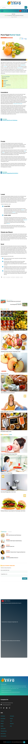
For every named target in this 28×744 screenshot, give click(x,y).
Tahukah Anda (3, 731)
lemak (5, 66)
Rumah (11, 718)
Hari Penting (3, 733)
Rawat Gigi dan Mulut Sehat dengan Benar (9, 454)
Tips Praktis (3, 728)
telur (3, 152)
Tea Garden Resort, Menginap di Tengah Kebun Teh (9, 621)
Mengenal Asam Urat (10, 546)
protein (21, 277)
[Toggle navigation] (2, 11)
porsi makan (8, 277)
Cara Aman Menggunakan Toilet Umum (8, 491)
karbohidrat (23, 65)
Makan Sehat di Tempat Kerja (6, 473)
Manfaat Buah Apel (4, 373)
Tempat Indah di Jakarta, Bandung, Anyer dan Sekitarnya (10, 640)
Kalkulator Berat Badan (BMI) (8, 565)
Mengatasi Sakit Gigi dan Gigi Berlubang (14, 540)
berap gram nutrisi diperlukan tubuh (6, 690)
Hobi (11, 726)
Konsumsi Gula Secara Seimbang (9, 120)
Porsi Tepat (10, 35)
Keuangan (12, 716)
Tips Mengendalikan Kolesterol (12, 557)
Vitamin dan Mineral (7, 84)
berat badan (20, 67)
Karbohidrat (5, 80)
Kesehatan (3, 37)
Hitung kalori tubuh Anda (17, 103)
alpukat (22, 209)
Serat (4, 86)
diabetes (8, 223)
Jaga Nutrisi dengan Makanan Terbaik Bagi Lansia (10, 351)
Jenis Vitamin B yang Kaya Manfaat (8, 392)
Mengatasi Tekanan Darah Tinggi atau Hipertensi (15, 552)
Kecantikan (3, 718)
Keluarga (12, 723)
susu (25, 151)
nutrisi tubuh (13, 277)
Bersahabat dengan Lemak (6, 431)
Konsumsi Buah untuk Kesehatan (7, 331)
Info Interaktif (3, 736)
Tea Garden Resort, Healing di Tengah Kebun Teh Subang (14, 15)
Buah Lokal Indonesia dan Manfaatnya (13, 535)
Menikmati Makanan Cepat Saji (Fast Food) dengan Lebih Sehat (13, 510)
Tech (11, 721)
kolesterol (25, 219)
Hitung (24, 578)
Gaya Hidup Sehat (9, 37)
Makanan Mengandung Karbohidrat (10, 173)
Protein (4, 81)
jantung (13, 212)
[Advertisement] (14, 26)
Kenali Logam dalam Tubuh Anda (7, 411)
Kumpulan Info (8, 741)
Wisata (2, 723)
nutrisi (4, 277)
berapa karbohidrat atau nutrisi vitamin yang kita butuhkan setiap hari (10, 692)
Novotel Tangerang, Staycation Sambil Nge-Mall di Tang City (11, 603)
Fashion (2, 721)
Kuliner (2, 726)
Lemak (4, 83)
